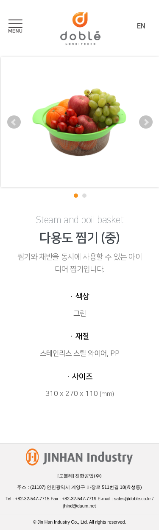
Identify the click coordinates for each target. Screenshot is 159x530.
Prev (14, 122)
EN (141, 26)
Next (146, 122)
